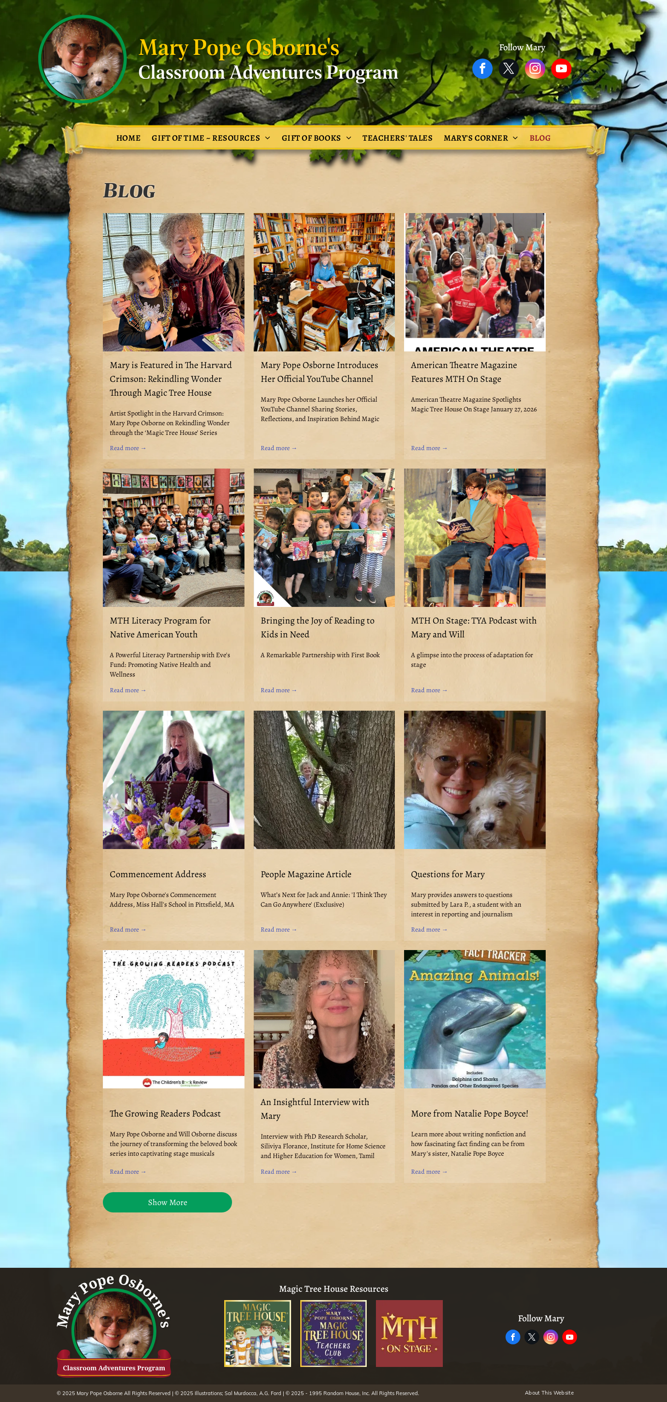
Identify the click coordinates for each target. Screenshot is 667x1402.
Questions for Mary (448, 874)
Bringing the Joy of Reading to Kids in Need (318, 627)
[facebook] (482, 70)
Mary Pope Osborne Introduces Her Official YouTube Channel (319, 372)
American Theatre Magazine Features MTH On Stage (464, 372)
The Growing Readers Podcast (165, 1113)
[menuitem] (128, 137)
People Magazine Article (306, 874)
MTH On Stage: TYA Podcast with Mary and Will (474, 627)
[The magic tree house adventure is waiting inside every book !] (257, 1333)
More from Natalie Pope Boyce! (470, 1113)
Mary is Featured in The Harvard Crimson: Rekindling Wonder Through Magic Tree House (171, 379)
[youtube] (561, 70)
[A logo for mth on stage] (409, 1333)
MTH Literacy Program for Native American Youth (160, 627)
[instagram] (535, 70)
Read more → (128, 448)
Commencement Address (158, 874)
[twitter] (509, 70)
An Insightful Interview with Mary (315, 1109)
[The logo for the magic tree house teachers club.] (333, 1333)
